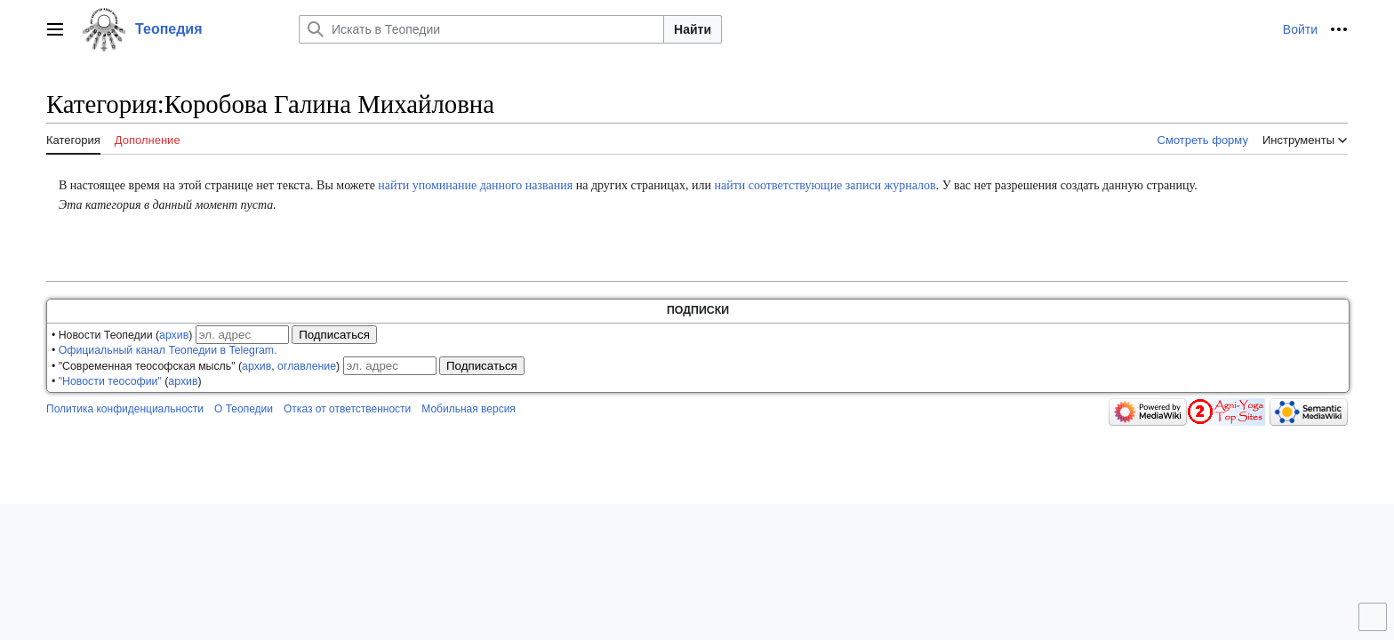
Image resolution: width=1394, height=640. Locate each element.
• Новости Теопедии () (122, 335)
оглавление (306, 366)
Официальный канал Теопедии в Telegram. (168, 350)
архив (173, 335)
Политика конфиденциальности (125, 409)
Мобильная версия (468, 409)
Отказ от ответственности (347, 409)
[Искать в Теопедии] (481, 29)
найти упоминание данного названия (475, 185)
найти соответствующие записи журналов (824, 185)
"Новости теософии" (110, 381)
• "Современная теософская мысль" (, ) (196, 366)
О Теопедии (243, 409)
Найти (692, 29)
